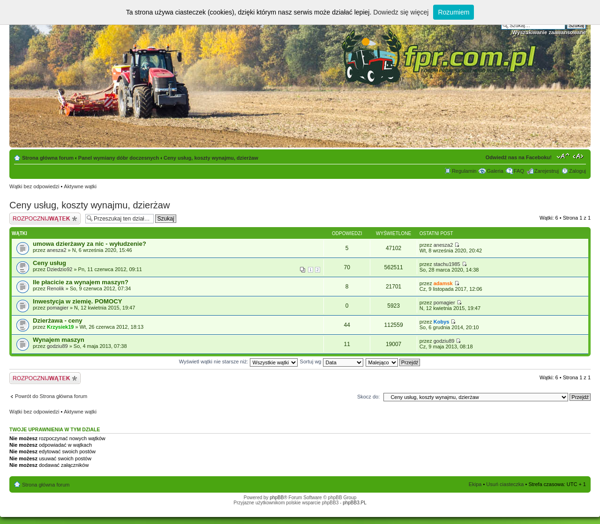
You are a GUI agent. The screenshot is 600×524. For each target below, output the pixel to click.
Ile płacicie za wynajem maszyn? (80, 282)
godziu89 (57, 346)
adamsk (443, 283)
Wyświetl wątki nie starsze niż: (238, 361)
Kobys (442, 322)
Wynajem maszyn (58, 339)
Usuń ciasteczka (505, 484)
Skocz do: (368, 396)
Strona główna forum (48, 158)
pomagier (57, 307)
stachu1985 (447, 264)
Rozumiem (453, 12)
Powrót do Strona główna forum (51, 396)
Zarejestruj (546, 171)
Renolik (55, 288)
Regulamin (464, 171)
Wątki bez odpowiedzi (34, 186)
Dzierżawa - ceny (57, 320)
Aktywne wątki (80, 186)
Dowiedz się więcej (400, 12)
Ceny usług (49, 262)
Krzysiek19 (60, 327)
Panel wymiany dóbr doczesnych (118, 158)
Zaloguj (577, 171)
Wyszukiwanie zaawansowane (549, 32)
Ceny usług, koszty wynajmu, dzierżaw (211, 158)
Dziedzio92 (59, 269)
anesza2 (57, 250)
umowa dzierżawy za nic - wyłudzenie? (89, 243)
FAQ (519, 171)
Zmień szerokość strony (579, 156)
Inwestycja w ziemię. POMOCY (77, 301)
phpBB (277, 497)
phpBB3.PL (355, 502)
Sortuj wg (331, 361)
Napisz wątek (45, 218)
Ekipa (475, 484)
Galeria (495, 171)
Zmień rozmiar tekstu (563, 156)
